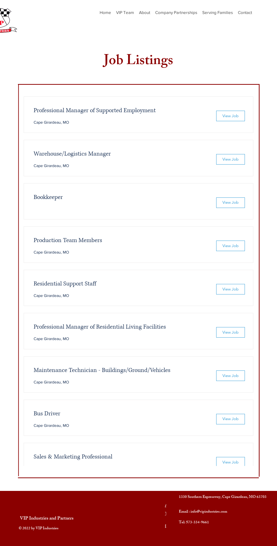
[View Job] (230, 116)
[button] (217, 12)
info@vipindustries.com (209, 512)
